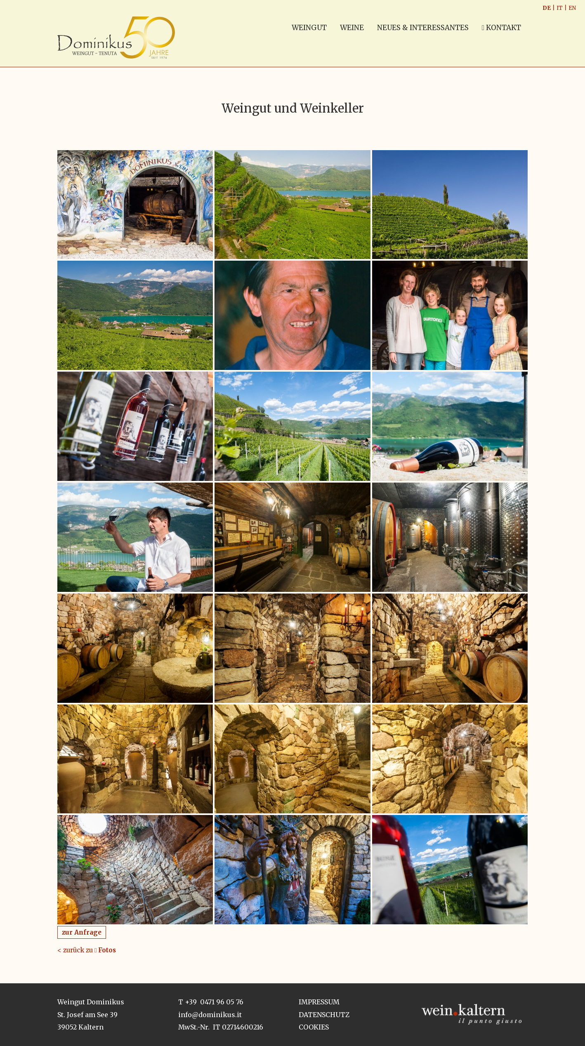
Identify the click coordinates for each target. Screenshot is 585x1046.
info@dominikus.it (210, 1015)
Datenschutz (324, 1015)
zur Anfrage (81, 932)
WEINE (352, 27)
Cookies (314, 1027)
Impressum (319, 1002)
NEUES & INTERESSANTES (423, 27)
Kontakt (501, 27)
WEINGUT (309, 27)
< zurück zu (86, 950)
